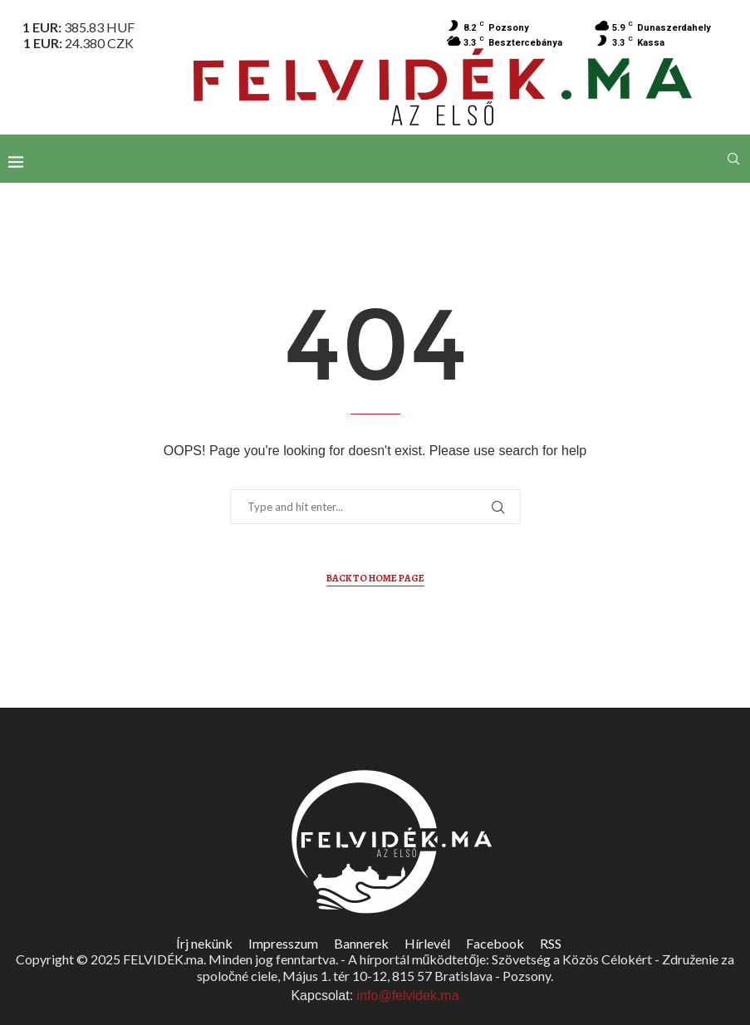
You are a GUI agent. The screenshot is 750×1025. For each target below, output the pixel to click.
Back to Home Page (375, 578)
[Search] (733, 159)
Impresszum (283, 943)
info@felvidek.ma (408, 995)
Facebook (495, 943)
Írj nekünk (204, 943)
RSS (550, 943)
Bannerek (361, 943)
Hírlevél (427, 943)
